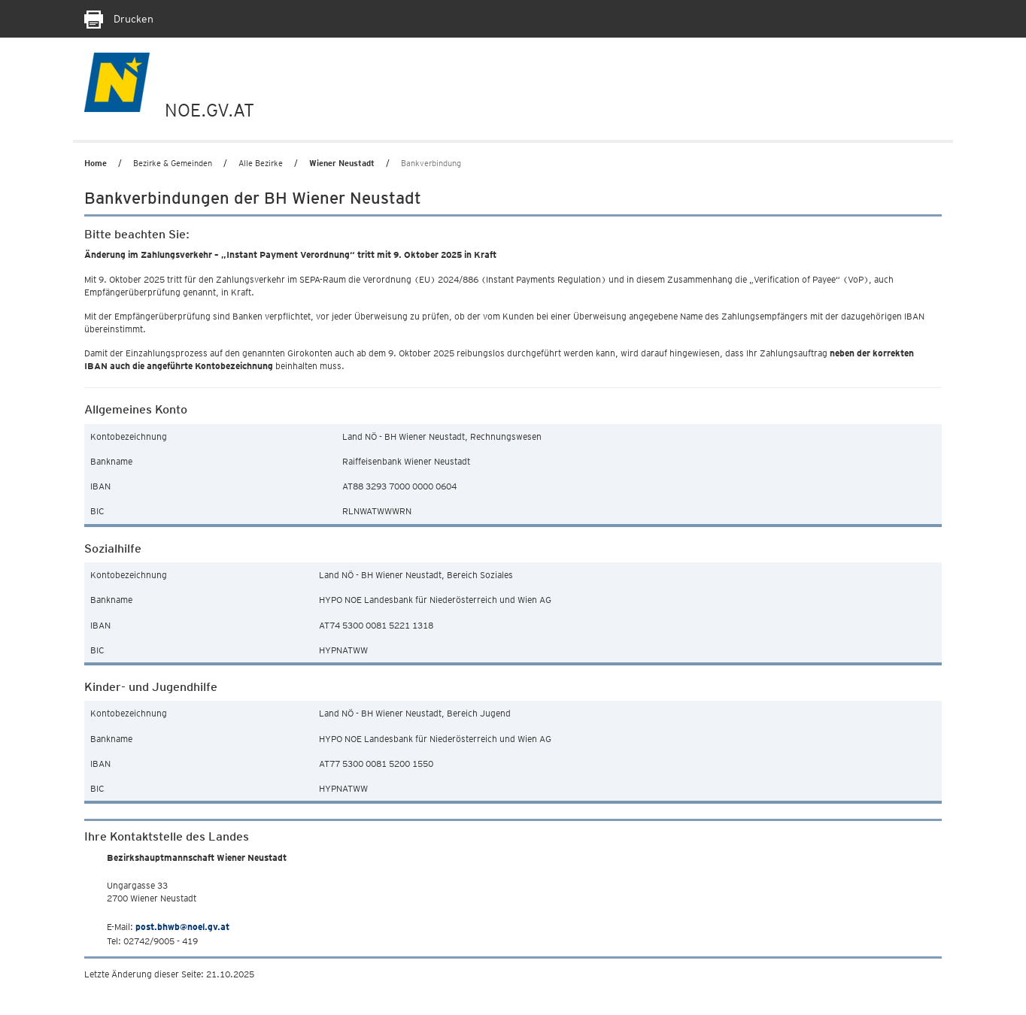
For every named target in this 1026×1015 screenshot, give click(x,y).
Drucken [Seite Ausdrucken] (118, 19)
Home (95, 163)
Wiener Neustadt (342, 163)
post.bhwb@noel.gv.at (182, 926)
